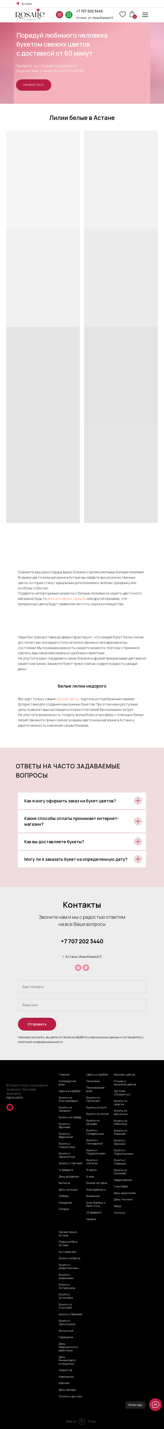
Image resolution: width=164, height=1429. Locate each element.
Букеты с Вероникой (66, 1135)
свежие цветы (67, 699)
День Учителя (123, 1199)
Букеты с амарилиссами (68, 1266)
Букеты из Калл (96, 1107)
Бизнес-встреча (96, 1183)
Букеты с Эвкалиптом (67, 1155)
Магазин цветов (124, 1074)
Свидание (65, 1202)
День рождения (69, 1176)
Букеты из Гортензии (93, 1099)
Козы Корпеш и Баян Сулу (95, 1204)
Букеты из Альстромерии (68, 1099)
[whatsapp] (86, 968)
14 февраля (66, 1170)
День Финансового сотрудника (67, 1360)
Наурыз (91, 1219)
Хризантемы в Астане (68, 1233)
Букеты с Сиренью (120, 1161)
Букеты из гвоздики (65, 1109)
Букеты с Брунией (64, 1125)
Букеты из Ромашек (120, 1132)
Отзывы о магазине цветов (125, 1083)
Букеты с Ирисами (120, 1142)
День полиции (68, 1189)
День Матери (67, 1390)
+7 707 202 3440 (89, 11)
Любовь (64, 1196)
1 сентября (121, 1186)
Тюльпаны (93, 1081)
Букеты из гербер (70, 1117)
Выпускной (66, 1331)
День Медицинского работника (68, 1347)
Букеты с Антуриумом (67, 1286)
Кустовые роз (67, 1252)
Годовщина (66, 1337)
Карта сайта (14, 1097)
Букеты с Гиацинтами (67, 1145)
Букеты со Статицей (65, 1306)
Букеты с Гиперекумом (95, 1132)
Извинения (66, 1377)
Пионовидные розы (95, 1089)
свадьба (79, 598)
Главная (64, 1074)
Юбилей (64, 1383)
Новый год (65, 1370)
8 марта (91, 1170)
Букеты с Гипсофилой (94, 1142)
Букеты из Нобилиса (120, 1122)
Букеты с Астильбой (66, 1296)
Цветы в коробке (69, 1091)
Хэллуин (119, 1213)
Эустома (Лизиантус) (122, 1092)
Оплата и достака (70, 1396)
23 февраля (93, 1212)
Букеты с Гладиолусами (95, 1152)
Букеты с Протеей (70, 1163)
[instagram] (78, 968)
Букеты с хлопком (92, 1161)
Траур (117, 1206)
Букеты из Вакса (69, 1258)
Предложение (123, 1180)
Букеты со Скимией (120, 1172)
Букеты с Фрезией (70, 1314)
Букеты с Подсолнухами (123, 1152)
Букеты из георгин (120, 1102)
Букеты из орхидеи (93, 1122)
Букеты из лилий (97, 1114)
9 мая (90, 1176)
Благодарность (96, 1189)
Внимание (93, 1196)
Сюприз (64, 1209)
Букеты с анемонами (66, 1276)
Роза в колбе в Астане (68, 1243)
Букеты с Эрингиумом (67, 1322)
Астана (27, 4)
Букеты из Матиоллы (121, 1112)
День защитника (125, 1193)
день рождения (59, 598)
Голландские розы (67, 1083)
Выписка (64, 1183)
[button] (33, 85)
